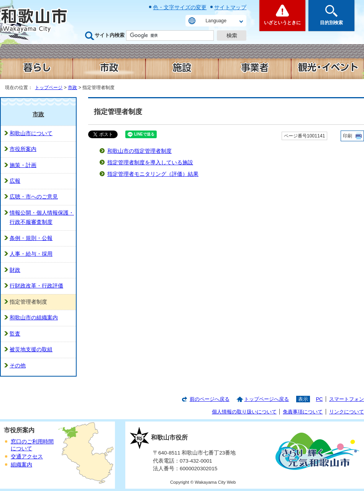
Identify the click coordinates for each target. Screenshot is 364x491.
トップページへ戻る (266, 399)
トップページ (48, 87)
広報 (15, 181)
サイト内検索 (110, 35)
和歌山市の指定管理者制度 (139, 151)
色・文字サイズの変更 (180, 7)
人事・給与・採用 (31, 254)
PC (319, 399)
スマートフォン (346, 399)
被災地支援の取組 (31, 349)
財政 (15, 270)
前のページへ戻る (210, 399)
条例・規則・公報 (31, 238)
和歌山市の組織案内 (34, 318)
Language (216, 20)
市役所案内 (23, 149)
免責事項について (303, 412)
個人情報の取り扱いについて (244, 412)
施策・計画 (23, 165)
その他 (18, 366)
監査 (15, 334)
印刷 (347, 136)
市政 (72, 87)
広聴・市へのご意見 (34, 197)
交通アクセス (27, 457)
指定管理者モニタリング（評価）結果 (152, 174)
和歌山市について (31, 133)
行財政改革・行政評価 (36, 286)
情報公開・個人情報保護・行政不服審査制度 (42, 217)
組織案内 (21, 465)
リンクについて (346, 412)
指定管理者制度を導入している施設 (150, 162)
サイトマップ (230, 7)
